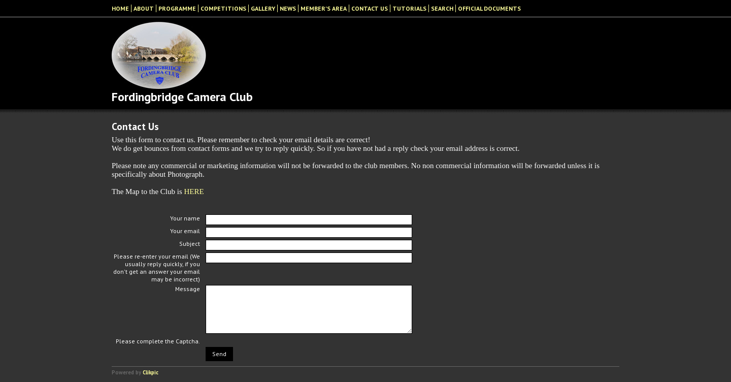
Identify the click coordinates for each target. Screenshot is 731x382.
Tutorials (409, 8)
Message (187, 289)
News (288, 8)
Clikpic (150, 372)
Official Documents (489, 8)
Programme (177, 8)
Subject (189, 243)
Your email (185, 231)
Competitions (223, 8)
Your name (185, 218)
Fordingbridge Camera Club (182, 97)
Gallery (263, 8)
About (144, 8)
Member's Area (324, 8)
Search (442, 8)
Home (120, 8)
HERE (194, 191)
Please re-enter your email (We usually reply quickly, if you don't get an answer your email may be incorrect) (156, 267)
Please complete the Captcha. (158, 341)
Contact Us (369, 8)
